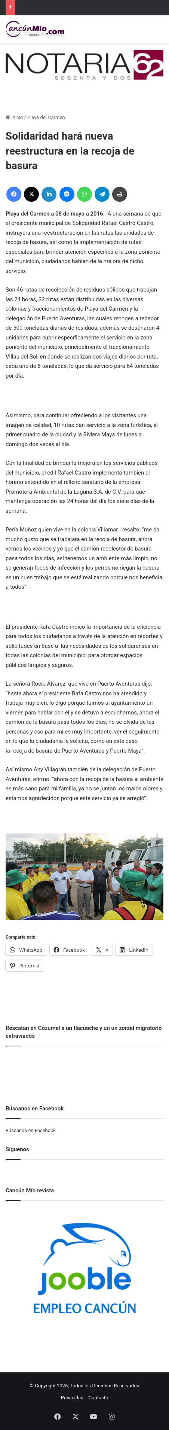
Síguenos (17, 1149)
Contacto (98, 1397)
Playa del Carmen (46, 117)
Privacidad (72, 1397)
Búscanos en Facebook (31, 1130)
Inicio (14, 117)
